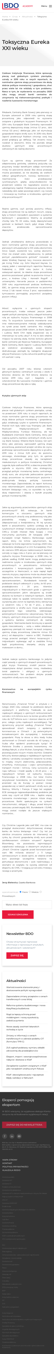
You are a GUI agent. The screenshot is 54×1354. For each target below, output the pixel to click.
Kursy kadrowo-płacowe (10, 1297)
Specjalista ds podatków (10, 1336)
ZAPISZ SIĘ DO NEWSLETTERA (24, 1124)
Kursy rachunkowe (8, 1216)
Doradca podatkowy (9, 1342)
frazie (25, 892)
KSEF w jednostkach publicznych (13, 1236)
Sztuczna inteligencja (9, 1271)
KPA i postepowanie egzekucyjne (13, 1239)
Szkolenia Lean (7, 1261)
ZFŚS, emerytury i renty (10, 1287)
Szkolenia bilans (7, 1213)
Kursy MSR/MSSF (8, 1339)
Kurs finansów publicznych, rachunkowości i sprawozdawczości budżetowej (23, 1346)
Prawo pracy (6, 1278)
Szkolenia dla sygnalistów (10, 1265)
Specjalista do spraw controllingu (13, 1326)
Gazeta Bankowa (27, 882)
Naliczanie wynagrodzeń (10, 1307)
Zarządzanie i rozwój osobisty (12, 1258)
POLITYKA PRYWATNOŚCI (15, 1166)
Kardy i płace (6, 1294)
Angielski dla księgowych (10, 1329)
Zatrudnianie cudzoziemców (12, 1284)
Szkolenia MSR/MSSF (9, 1203)
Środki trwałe (6, 1206)
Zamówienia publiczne (10, 1232)
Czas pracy (5, 1281)
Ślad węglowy (7, 1251)
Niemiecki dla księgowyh (11, 1333)
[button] (46, 6)
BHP (3, 1291)
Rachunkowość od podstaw (11, 1316)
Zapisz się (17, 955)
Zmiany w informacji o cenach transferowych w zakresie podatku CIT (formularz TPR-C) (25, 1038)
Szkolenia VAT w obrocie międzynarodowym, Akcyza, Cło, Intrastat (24, 1193)
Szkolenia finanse (8, 1223)
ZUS (3, 1304)
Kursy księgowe (7, 1313)
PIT (3, 1300)
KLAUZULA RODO (11, 1170)
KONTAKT (7, 1163)
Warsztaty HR (6, 1274)
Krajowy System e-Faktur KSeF (12, 1197)
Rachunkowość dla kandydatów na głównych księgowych (22, 1319)
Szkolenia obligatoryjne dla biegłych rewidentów (18, 1210)
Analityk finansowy (8, 1323)
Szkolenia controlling (9, 1226)
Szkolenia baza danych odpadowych (14, 1248)
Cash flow (5, 1219)
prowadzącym (8, 896)
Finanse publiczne (8, 1229)
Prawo (4, 1268)
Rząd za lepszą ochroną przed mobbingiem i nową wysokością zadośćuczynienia (22, 1017)
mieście (35, 892)
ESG (3, 1245)
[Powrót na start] (17, 6)
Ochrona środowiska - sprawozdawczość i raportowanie (20, 1255)
